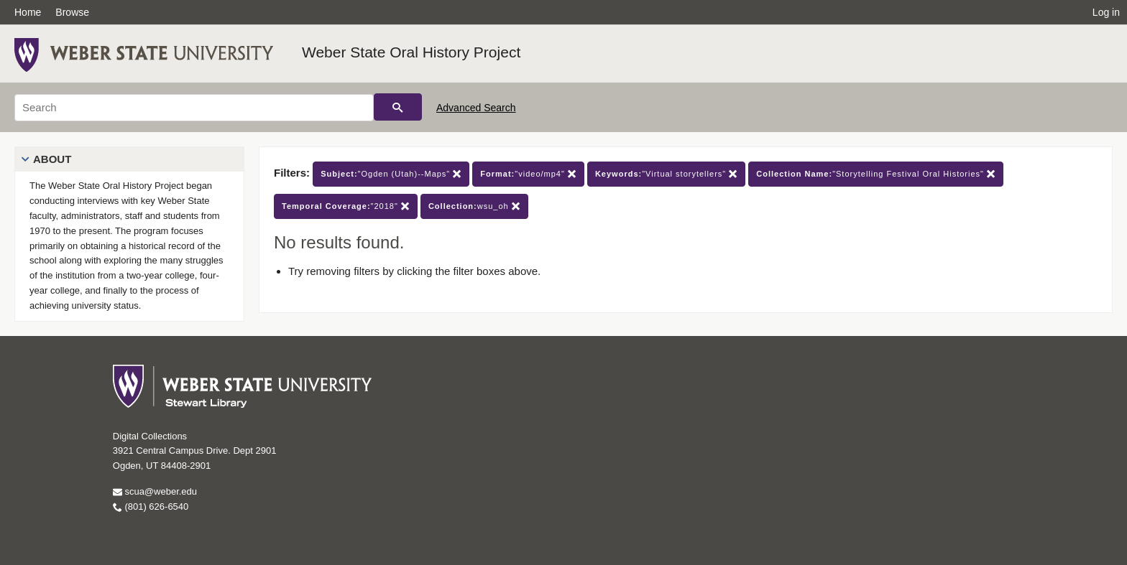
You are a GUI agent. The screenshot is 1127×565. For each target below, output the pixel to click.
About (52, 159)
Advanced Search (476, 107)
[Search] (194, 107)
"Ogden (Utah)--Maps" (391, 174)
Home (27, 12)
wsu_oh (474, 206)
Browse (72, 12)
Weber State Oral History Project (411, 52)
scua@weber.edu (155, 491)
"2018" (346, 206)
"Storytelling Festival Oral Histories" (875, 174)
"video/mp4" (528, 174)
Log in (1106, 12)
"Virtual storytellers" (666, 174)
